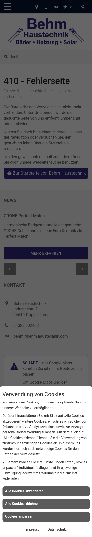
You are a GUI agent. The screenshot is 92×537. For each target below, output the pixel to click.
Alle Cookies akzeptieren (24, 491)
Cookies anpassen (19, 516)
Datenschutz (57, 529)
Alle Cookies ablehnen (22, 504)
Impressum (33, 529)
